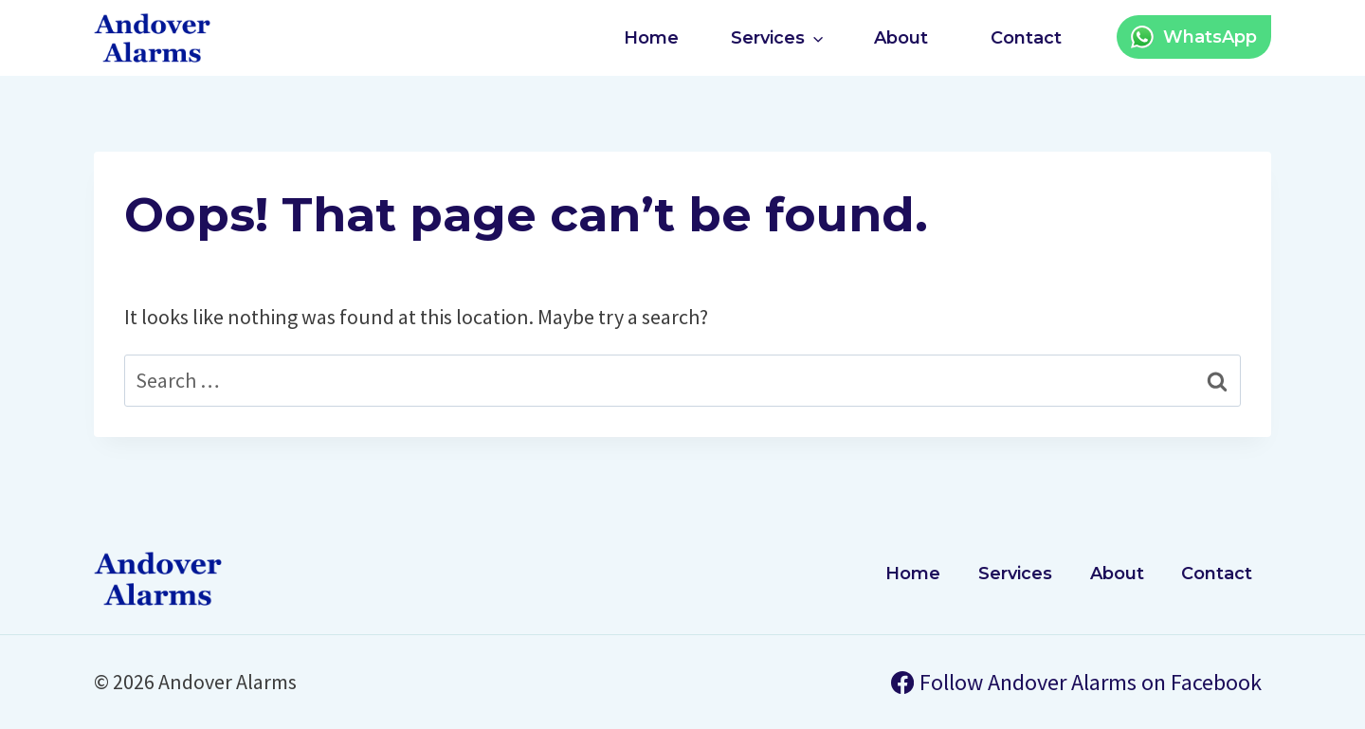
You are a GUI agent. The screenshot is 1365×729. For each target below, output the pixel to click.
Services (1015, 573)
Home (651, 37)
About (901, 37)
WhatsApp (1210, 37)
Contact (1026, 37)
